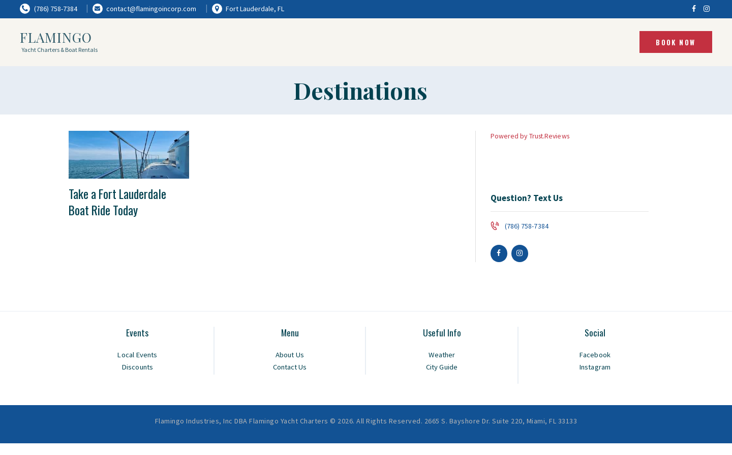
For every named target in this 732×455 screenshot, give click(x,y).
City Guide (441, 368)
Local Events (137, 355)
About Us (289, 355)
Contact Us (290, 368)
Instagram (595, 368)
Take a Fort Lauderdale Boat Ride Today (122, 203)
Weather (441, 355)
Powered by (531, 135)
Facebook (595, 355)
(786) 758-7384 (526, 226)
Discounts (137, 368)
